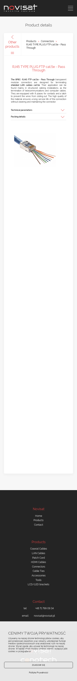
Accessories (39, 575)
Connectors (47, 41)
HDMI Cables (38, 562)
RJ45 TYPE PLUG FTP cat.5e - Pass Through (46, 46)
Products (31, 41)
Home (38, 515)
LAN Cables (38, 553)
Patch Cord (38, 557)
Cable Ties (39, 570)
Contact (38, 524)
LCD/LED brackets (38, 584)
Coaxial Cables (38, 548)
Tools (38, 580)
